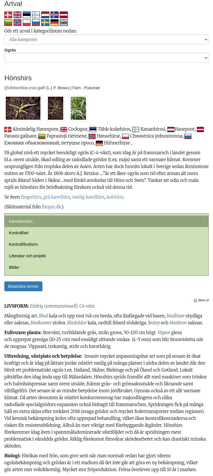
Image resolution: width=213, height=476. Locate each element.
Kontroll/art (19, 233)
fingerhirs (31, 197)
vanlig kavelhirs (88, 197)
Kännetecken (21, 221)
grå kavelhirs (56, 197)
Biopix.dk (51, 207)
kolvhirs (114, 197)
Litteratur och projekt (27, 256)
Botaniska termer (23, 286)
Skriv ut (201, 300)
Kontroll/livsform (23, 244)
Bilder (14, 267)
